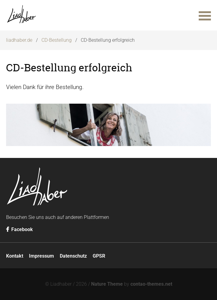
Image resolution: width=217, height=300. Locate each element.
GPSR (99, 256)
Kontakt (14, 256)
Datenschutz (73, 256)
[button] (205, 15)
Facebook (19, 229)
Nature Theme (107, 284)
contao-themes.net (151, 284)
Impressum (41, 256)
